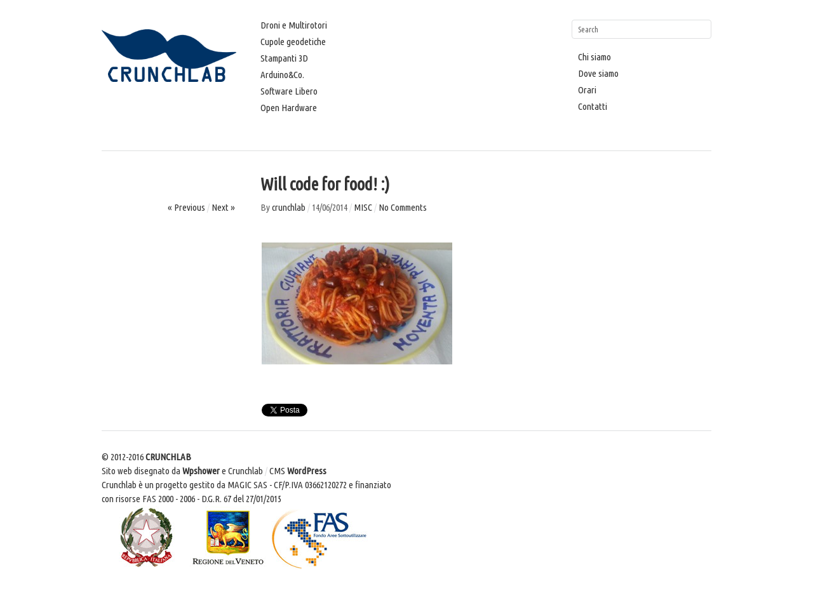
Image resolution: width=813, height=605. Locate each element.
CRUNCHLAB (168, 456)
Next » (223, 207)
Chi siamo (594, 56)
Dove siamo (598, 73)
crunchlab (289, 207)
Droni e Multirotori (293, 25)
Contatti (592, 106)
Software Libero (289, 91)
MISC (363, 207)
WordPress (306, 470)
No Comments (403, 207)
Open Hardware (288, 107)
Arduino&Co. (282, 74)
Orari (587, 89)
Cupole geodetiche (293, 41)
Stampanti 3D (284, 58)
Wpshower (201, 470)
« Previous (186, 207)
